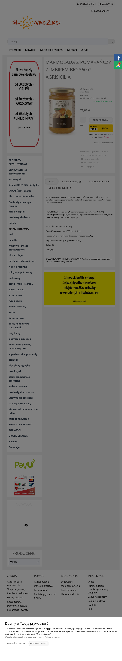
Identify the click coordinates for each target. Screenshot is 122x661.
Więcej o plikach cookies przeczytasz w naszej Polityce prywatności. (33, 637)
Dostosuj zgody (39, 643)
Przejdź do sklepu (16, 643)
